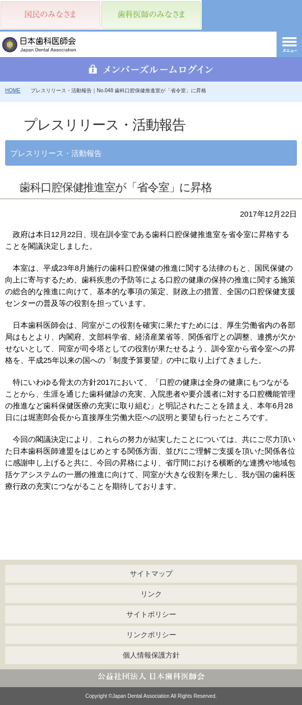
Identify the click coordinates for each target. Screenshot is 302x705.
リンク (151, 594)
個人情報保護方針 (151, 655)
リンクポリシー (151, 635)
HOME (12, 90)
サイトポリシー (151, 614)
